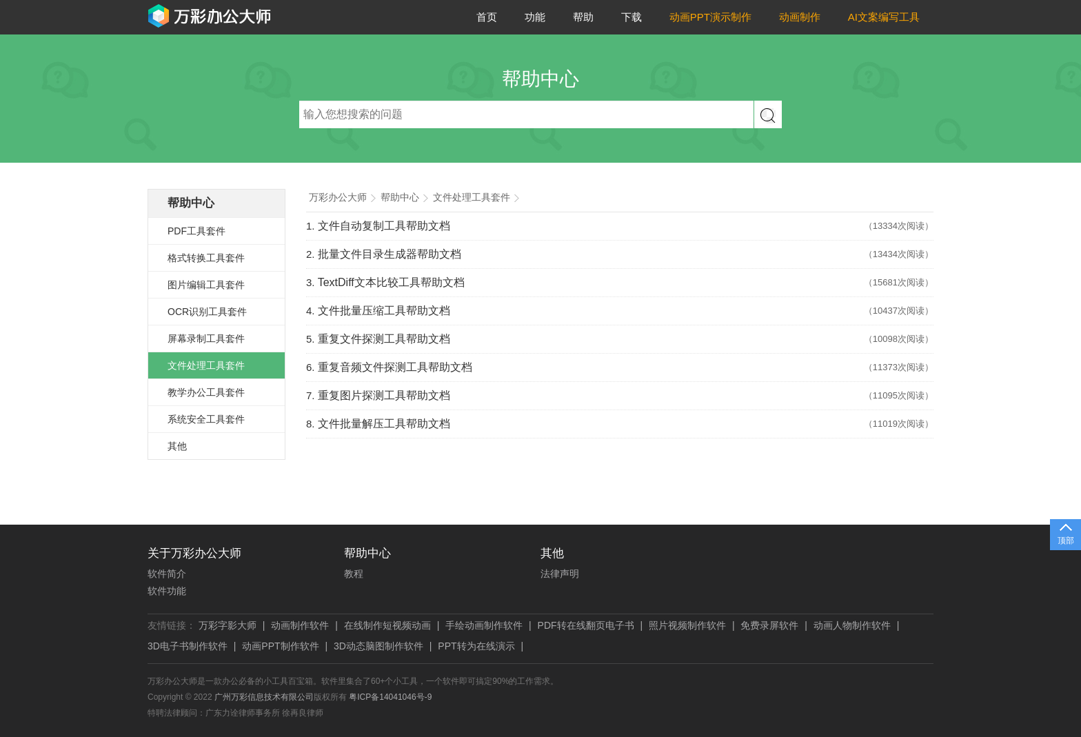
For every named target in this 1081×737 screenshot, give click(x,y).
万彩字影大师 (227, 625)
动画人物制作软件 (852, 625)
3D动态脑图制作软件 (378, 646)
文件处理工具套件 (206, 365)
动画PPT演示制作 (710, 17)
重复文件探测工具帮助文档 (384, 339)
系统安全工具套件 (206, 419)
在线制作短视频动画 (387, 625)
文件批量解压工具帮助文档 (384, 424)
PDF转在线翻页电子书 (586, 625)
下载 (631, 17)
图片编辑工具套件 (206, 284)
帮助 (583, 17)
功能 (535, 17)
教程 (353, 573)
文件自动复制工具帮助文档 (384, 226)
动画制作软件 (300, 625)
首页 (486, 17)
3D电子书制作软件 (188, 646)
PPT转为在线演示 (476, 646)
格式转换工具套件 (206, 257)
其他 (177, 446)
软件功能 (167, 590)
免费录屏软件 (769, 625)
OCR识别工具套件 (207, 311)
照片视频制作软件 (687, 625)
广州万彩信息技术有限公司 (264, 697)
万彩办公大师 (338, 197)
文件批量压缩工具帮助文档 (384, 310)
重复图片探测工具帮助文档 (384, 395)
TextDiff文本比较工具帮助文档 (391, 282)
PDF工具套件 (196, 230)
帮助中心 (191, 203)
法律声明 (559, 573)
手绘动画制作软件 (484, 625)
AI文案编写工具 (884, 17)
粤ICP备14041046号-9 (390, 697)
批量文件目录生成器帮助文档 (389, 254)
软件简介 (167, 573)
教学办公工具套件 (206, 392)
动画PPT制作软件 (280, 646)
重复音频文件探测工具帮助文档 (395, 367)
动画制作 (799, 17)
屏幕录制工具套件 (206, 338)
